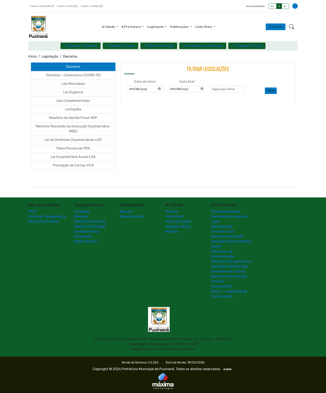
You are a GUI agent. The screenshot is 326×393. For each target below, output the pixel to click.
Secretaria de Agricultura (231, 261)
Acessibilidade (255, 6)
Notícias (171, 231)
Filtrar (271, 90)
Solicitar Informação (90, 226)
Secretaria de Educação (229, 266)
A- (285, 6)
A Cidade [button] (109, 27)
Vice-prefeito (221, 286)
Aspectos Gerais (178, 226)
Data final (186, 82)
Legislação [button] (155, 27)
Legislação (50, 56)
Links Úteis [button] (204, 27)
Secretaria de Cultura (228, 271)
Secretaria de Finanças (229, 276)
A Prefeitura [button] (131, 27)
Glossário (81, 216)
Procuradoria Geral (225, 211)
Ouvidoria (275, 26)
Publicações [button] (179, 27)
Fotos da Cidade (178, 221)
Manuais (126, 211)
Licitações (82, 211)
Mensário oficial (132, 216)
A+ (272, 6)
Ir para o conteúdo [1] (42, 6)
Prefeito (217, 281)
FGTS (32, 211)
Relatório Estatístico (90, 221)
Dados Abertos (85, 241)
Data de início (145, 82)
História (171, 211)
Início (32, 56)
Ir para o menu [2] (67, 6)
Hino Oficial (174, 216)
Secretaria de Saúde (227, 236)
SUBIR (227, 369)
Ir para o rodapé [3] (91, 6)
